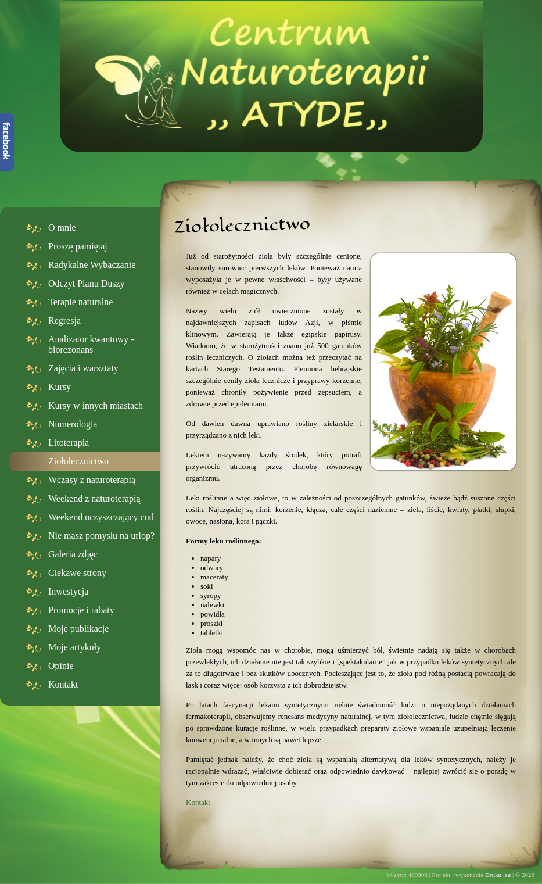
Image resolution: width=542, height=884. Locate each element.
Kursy (59, 387)
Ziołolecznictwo (78, 461)
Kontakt (63, 684)
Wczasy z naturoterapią (91, 480)
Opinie (61, 666)
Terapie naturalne (80, 302)
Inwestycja (68, 591)
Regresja (64, 320)
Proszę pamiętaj (77, 246)
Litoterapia (68, 443)
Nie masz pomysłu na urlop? (101, 536)
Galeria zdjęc (73, 554)
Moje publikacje (78, 629)
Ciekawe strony (77, 573)
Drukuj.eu (498, 874)
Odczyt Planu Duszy (86, 283)
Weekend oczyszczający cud (101, 517)
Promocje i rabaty (81, 610)
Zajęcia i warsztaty (83, 368)
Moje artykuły (74, 647)
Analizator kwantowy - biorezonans (91, 344)
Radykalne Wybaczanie (91, 265)
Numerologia (72, 424)
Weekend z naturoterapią (94, 498)
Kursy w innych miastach (95, 405)
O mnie (62, 227)
